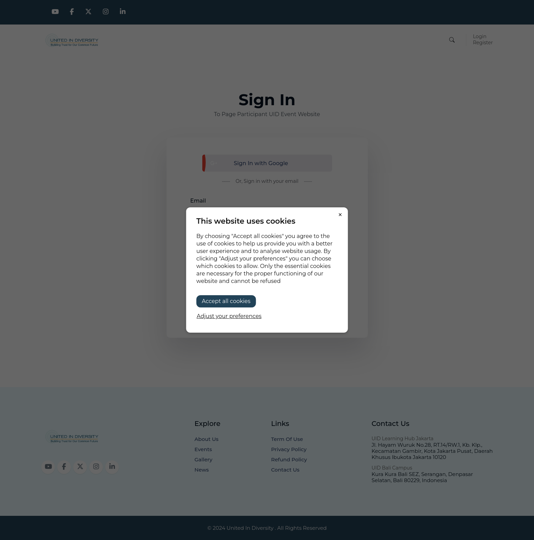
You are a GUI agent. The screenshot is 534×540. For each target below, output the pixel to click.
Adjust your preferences (229, 316)
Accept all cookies (226, 301)
